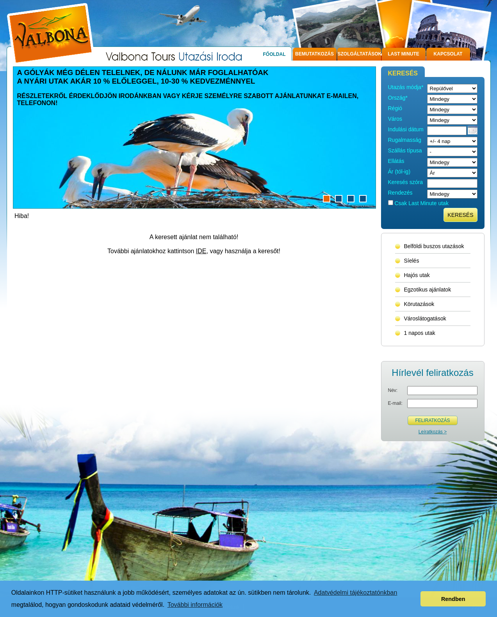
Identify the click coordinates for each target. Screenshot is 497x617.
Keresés (460, 215)
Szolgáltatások (359, 54)
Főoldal (274, 54)
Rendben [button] (453, 599)
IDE (201, 251)
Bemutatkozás (314, 54)
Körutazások (419, 304)
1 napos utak (419, 333)
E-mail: (395, 403)
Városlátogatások (425, 318)
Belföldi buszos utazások (434, 246)
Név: (393, 390)
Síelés (411, 261)
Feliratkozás (432, 420)
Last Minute (403, 54)
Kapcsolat (448, 54)
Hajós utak (417, 275)
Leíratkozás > (433, 432)
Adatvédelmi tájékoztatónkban (355, 592)
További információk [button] (195, 604)
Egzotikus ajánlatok (427, 289)
